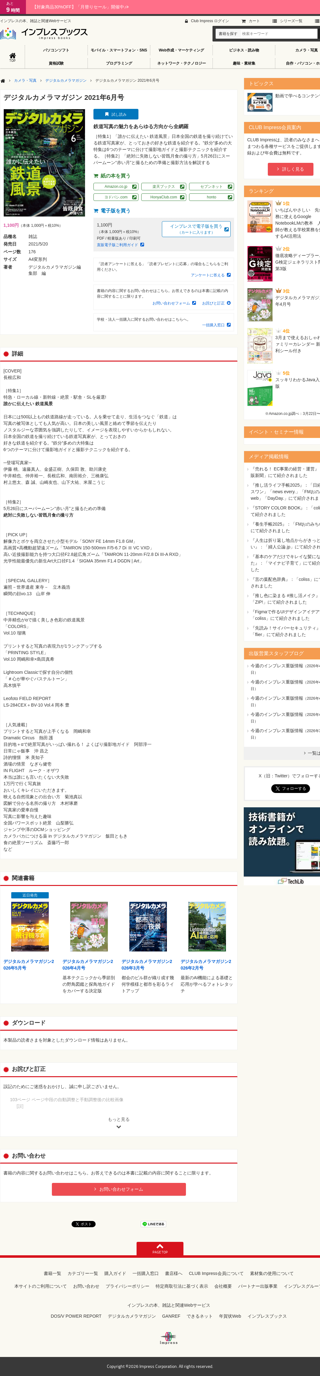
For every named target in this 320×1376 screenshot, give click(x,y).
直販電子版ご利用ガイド (117, 245)
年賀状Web (230, 1316)
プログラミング (119, 63)
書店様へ (173, 1273)
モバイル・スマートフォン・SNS (119, 50)
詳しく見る (293, 169)
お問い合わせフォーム (171, 303)
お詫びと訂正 (213, 303)
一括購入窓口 (213, 325)
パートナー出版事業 (258, 1286)
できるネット (200, 1316)
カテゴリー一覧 (83, 1273)
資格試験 (56, 63)
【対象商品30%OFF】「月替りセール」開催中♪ (80, 6)
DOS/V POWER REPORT (76, 1316)
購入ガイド (115, 1273)
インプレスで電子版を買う (196, 229)
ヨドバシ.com (116, 197)
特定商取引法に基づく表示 (182, 1286)
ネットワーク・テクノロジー (181, 63)
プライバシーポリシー (127, 1286)
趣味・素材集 (244, 63)
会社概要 (223, 1286)
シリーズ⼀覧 (291, 21)
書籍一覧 (52, 1273)
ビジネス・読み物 (244, 50)
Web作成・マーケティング (181, 50)
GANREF (171, 1316)
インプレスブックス (267, 1316)
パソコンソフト (56, 50)
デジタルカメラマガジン (66, 80)
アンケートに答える (208, 275)
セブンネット (211, 186)
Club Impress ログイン (210, 21)
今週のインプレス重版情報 (277, 665)
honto (211, 197)
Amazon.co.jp (116, 186)
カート (254, 21)
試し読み (119, 114)
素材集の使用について (272, 1273)
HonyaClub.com (163, 197)
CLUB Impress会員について (216, 1273)
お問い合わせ (86, 1286)
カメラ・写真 (25, 80)
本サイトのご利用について (40, 1286)
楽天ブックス (163, 186)
